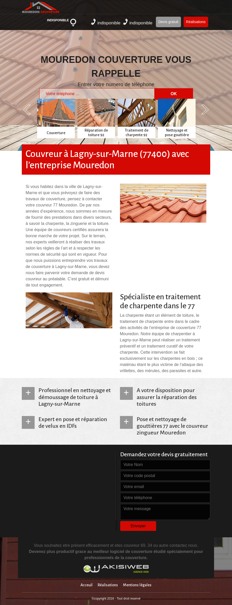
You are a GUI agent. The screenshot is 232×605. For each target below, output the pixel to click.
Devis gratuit (168, 22)
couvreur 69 (134, 545)
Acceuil (86, 585)
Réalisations (196, 22)
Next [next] (205, 109)
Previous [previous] (27, 109)
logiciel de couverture (131, 551)
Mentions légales (137, 585)
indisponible (105, 21)
